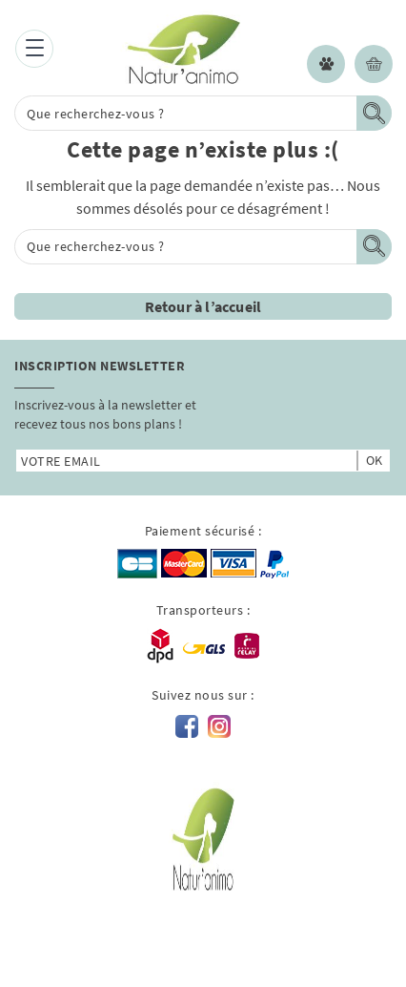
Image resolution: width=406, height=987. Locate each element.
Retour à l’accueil (203, 306)
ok (374, 460)
